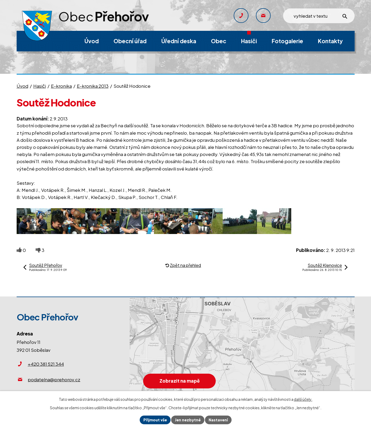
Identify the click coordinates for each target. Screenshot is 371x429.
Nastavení (218, 419)
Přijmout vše (155, 419)
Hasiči (39, 86)
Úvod (22, 86)
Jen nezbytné (188, 419)
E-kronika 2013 (93, 86)
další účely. (303, 399)
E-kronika (61, 86)
